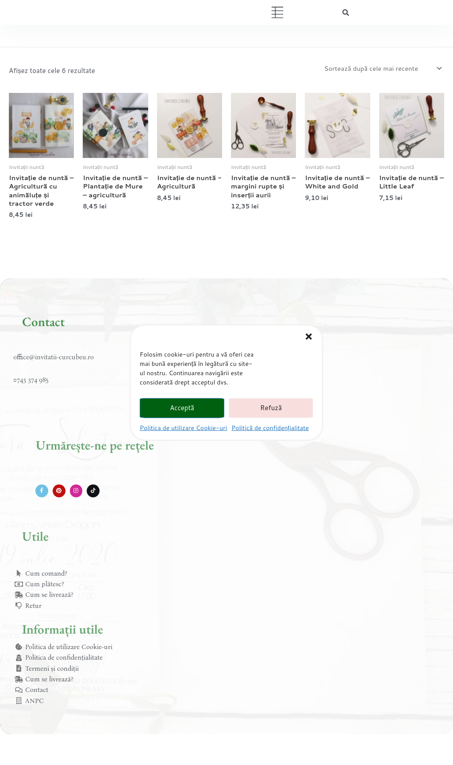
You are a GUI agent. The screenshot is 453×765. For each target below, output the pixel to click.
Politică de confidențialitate (270, 427)
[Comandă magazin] (381, 69)
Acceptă (182, 407)
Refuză (271, 407)
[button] (308, 336)
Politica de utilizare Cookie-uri (183, 427)
